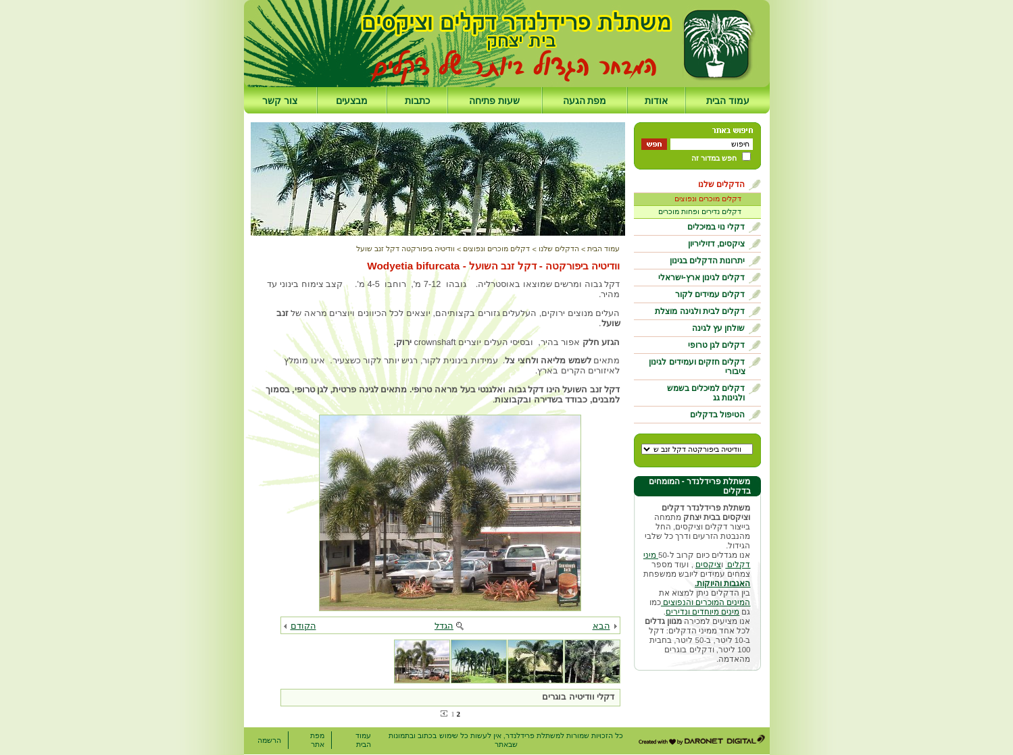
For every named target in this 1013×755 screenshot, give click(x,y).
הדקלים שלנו (721, 184)
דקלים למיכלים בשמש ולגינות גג (706, 393)
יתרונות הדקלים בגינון (707, 260)
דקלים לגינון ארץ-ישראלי (701, 277)
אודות (656, 100)
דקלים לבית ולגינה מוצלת (700, 311)
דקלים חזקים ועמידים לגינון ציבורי (697, 366)
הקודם (303, 626)
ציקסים (708, 565)
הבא (601, 626)
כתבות (417, 100)
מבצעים (352, 100)
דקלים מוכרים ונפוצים (707, 198)
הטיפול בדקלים (717, 414)
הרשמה (269, 740)
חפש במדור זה (714, 158)
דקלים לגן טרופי (716, 345)
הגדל (444, 626)
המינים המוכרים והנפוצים (706, 602)
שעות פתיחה (494, 100)
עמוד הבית (727, 100)
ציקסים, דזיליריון (716, 244)
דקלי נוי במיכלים (716, 227)
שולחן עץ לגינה (718, 328)
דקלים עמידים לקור (710, 294)
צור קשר (279, 100)
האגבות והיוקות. (722, 583)
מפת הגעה (585, 100)
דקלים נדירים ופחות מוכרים (699, 211)
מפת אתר (317, 739)
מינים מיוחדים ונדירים (702, 612)
